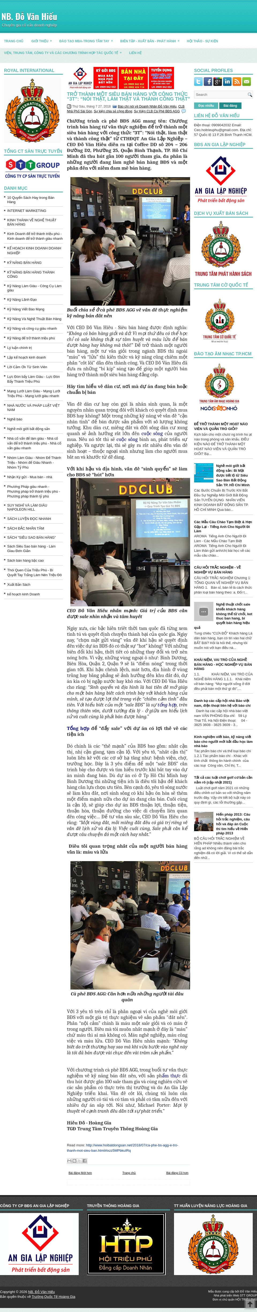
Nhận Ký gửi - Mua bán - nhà (29, 477)
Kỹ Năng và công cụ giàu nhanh (32, 328)
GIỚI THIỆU (43, 39)
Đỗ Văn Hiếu (248, 1291)
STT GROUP (248, 1295)
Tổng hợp (78, 728)
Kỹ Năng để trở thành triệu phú (31, 338)
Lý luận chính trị (19, 348)
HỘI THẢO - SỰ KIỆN (202, 41)
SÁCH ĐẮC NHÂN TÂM (25, 528)
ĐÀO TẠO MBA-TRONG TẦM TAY (87, 39)
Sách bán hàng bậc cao (25, 560)
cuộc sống (151, 433)
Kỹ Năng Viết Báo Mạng (25, 309)
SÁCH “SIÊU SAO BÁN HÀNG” (31, 537)
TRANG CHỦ (13, 41)
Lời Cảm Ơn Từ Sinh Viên (27, 367)
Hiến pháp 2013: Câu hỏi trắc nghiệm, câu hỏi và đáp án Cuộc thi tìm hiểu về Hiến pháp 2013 (233, 823)
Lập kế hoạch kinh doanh (26, 357)
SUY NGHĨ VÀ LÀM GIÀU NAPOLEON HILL (27, 507)
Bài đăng (230, 106)
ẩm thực (171, 1076)
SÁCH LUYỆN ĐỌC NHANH (29, 519)
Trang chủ (129, 1172)
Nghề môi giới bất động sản (28, 429)
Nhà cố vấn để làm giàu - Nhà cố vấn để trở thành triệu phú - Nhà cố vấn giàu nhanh (34, 443)
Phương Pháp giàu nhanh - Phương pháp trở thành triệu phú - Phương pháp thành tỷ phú (33, 491)
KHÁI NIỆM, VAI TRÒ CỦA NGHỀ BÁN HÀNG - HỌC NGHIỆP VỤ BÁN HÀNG (223, 664)
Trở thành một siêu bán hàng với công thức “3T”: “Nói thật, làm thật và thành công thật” (128, 96)
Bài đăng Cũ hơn (177, 1172)
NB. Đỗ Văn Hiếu (29, 16)
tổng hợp (167, 705)
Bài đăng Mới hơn (80, 1172)
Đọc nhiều (206, 106)
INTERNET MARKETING (26, 211)
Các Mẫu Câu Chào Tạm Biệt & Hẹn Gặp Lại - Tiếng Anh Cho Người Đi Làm (223, 526)
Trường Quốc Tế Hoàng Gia (53, 1297)
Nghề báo (14, 419)
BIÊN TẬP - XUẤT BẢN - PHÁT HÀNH (151, 39)
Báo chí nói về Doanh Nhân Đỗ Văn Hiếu (147, 106)
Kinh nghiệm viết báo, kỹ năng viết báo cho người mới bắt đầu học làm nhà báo (223, 741)
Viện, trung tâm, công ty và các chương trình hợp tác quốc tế (64, 51)
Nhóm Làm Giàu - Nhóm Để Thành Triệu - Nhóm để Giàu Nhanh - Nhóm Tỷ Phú (34, 462)
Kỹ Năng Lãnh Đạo (22, 300)
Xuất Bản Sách (18, 585)
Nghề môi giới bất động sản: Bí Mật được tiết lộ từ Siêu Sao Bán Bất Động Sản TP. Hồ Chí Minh (233, 475)
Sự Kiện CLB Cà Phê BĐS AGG (157, 111)
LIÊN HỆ (135, 53)
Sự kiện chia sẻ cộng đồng (113, 111)
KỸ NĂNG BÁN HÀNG (24, 263)
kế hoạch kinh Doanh (23, 594)
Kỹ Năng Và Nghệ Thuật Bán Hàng (34, 319)
